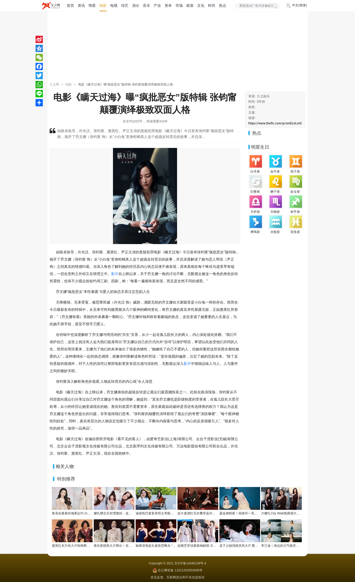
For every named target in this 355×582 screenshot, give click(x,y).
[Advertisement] (177, 47)
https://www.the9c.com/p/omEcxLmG (275, 123)
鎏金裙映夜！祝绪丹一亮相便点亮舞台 (246, 513)
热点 (222, 5)
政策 (190, 5)
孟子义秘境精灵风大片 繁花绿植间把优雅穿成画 (253, 545)
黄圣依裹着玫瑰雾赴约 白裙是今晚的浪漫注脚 (84, 513)
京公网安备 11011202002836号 (180, 570)
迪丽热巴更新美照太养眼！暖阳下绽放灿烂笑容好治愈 (174, 513)
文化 (200, 5)
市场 (179, 5)
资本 (168, 5)
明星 (92, 5)
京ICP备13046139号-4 (190, 563)
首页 (70, 5)
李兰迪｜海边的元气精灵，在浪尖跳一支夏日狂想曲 (297, 545)
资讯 (81, 5)
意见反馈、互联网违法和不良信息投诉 (177, 577)
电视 (114, 5)
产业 (157, 5)
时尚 (211, 5)
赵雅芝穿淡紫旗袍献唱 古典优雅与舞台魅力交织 (211, 545)
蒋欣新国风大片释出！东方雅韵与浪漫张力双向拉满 (130, 545)
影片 (114, 274)
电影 (103, 5)
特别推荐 (66, 478)
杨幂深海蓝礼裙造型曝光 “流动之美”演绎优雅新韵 (170, 545)
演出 (135, 5)
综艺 (124, 5)
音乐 (146, 5)
